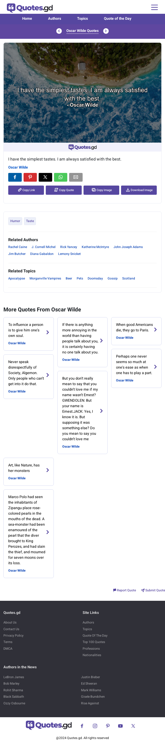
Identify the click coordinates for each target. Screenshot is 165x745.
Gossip (113, 278)
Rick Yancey (68, 247)
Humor (15, 221)
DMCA (7, 648)
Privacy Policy (13, 635)
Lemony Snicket (69, 253)
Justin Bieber (90, 677)
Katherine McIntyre (95, 247)
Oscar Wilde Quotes (82, 31)
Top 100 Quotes (94, 642)
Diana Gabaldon (42, 253)
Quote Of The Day (95, 635)
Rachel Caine (17, 247)
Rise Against (90, 703)
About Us (9, 622)
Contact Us (11, 629)
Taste (30, 221)
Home (27, 18)
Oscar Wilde (18, 167)
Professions (91, 648)
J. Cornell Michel (44, 247)
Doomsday (95, 278)
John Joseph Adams (128, 247)
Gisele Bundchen (93, 696)
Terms (7, 642)
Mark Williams (91, 690)
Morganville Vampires (45, 278)
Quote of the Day (117, 18)
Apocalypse (16, 278)
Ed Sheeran (89, 683)
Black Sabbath (13, 696)
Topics (82, 18)
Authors (54, 18)
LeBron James (13, 677)
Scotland (128, 278)
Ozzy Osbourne (14, 703)
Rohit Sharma (13, 690)
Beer (69, 278)
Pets (80, 278)
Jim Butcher (17, 253)
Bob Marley (11, 683)
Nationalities (92, 655)
